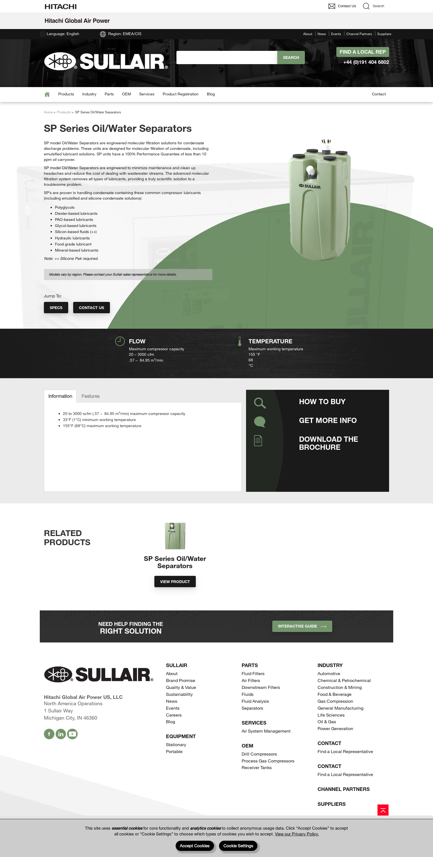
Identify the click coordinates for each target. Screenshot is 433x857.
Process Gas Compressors (268, 775)
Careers (174, 729)
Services (146, 94)
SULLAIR (176, 680)
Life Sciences (331, 729)
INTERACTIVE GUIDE (302, 641)
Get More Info (328, 420)
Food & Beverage (335, 709)
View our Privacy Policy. (297, 833)
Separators (252, 722)
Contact (379, 94)
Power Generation (335, 743)
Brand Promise (180, 695)
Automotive (329, 688)
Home (48, 112)
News (322, 34)
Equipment (181, 751)
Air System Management (266, 746)
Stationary (176, 759)
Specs (56, 307)
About (307, 34)
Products (66, 94)
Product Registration (181, 94)
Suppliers (384, 34)
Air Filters (251, 695)
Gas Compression (335, 716)
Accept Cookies (195, 845)
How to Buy (322, 401)
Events (336, 34)
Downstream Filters (261, 702)
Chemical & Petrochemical (344, 695)
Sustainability (179, 709)
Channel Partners (359, 34)
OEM (126, 94)
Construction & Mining (340, 702)
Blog (211, 94)
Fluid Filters (253, 688)
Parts (109, 94)
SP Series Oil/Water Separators (175, 576)
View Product (175, 596)
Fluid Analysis (255, 716)
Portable (174, 766)
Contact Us (91, 307)
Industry (89, 94)
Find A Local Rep (363, 52)
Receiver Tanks (257, 782)
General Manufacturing (340, 722)
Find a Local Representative (345, 766)
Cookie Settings (238, 845)
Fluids (248, 709)
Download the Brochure (328, 442)
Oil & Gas (327, 736)
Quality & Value (181, 702)
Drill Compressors (259, 769)
